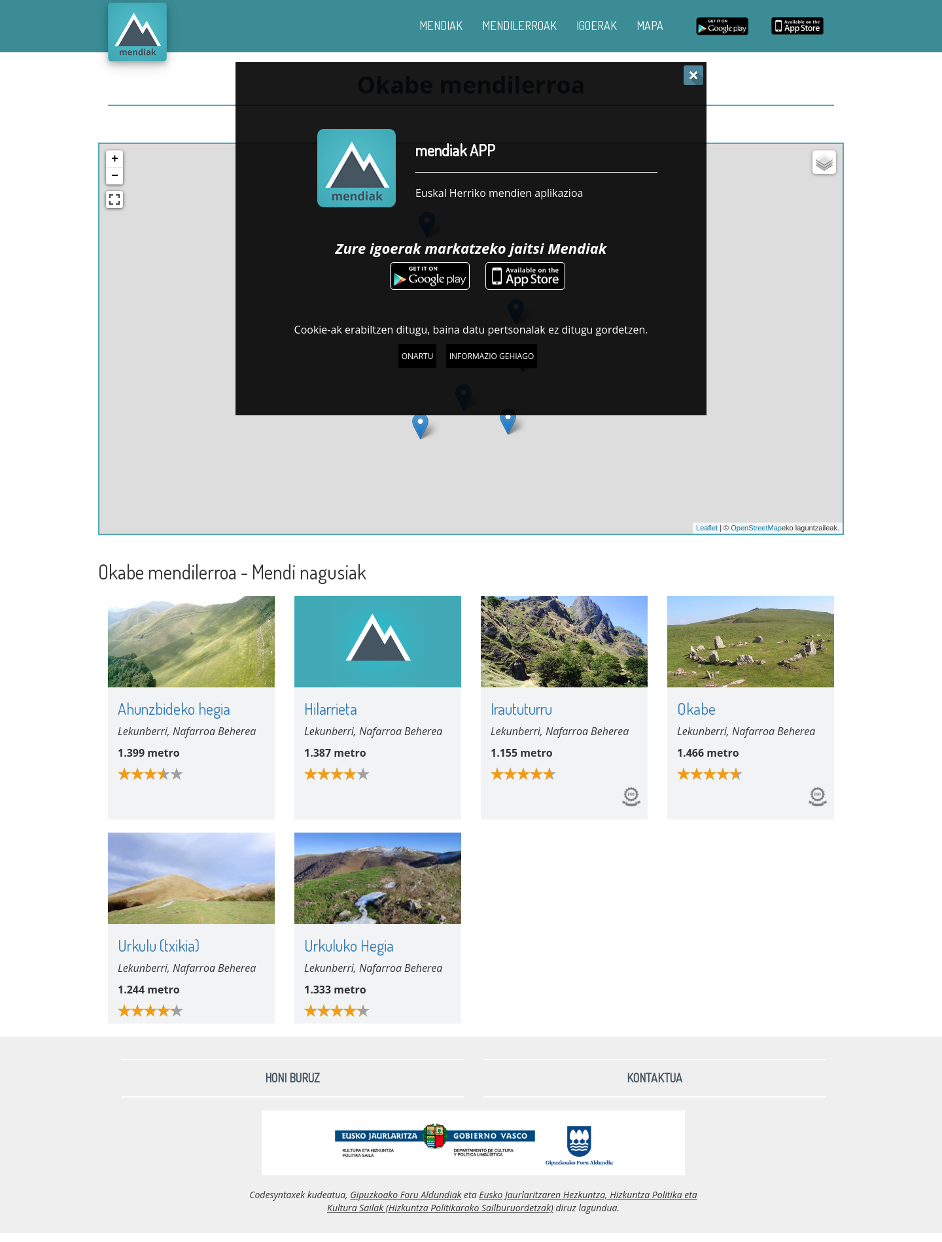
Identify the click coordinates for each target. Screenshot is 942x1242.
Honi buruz (292, 1078)
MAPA (650, 25)
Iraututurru (521, 709)
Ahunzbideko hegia (174, 709)
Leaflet (707, 528)
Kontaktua (654, 1078)
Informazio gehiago (491, 356)
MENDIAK (440, 25)
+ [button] (114, 159)
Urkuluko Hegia (349, 945)
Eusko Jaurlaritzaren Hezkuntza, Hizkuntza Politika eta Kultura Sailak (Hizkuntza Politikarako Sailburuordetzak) (512, 1201)
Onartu (418, 356)
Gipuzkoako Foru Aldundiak (405, 1194)
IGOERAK (596, 25)
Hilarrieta (330, 709)
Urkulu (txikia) (159, 945)
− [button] (114, 176)
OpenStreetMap (756, 528)
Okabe (696, 709)
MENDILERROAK (519, 25)
